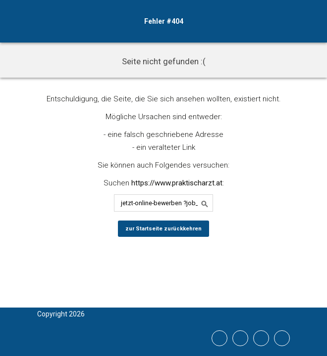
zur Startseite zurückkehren (163, 228)
